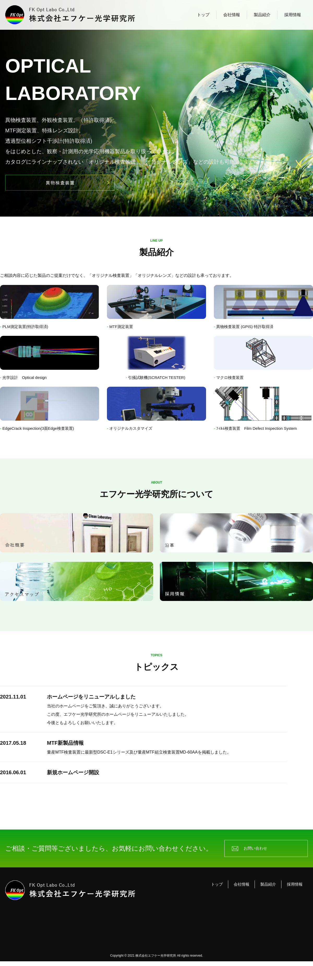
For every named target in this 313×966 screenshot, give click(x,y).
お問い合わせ (256, 852)
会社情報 (231, 15)
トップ (203, 15)
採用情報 (292, 15)
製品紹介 (262, 15)
